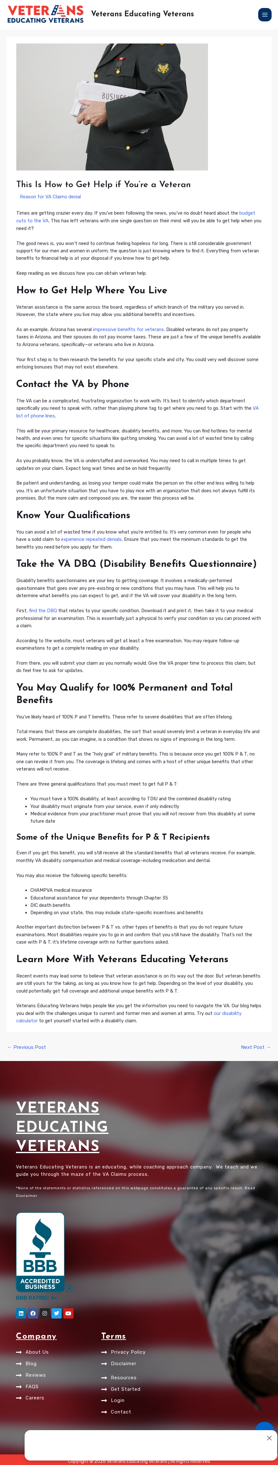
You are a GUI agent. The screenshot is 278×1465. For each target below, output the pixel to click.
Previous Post (25, 1045)
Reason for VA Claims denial (50, 197)
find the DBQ (42, 610)
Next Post (257, 1045)
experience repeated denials (90, 538)
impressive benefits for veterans (128, 329)
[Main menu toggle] (265, 14)
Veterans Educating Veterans (142, 14)
